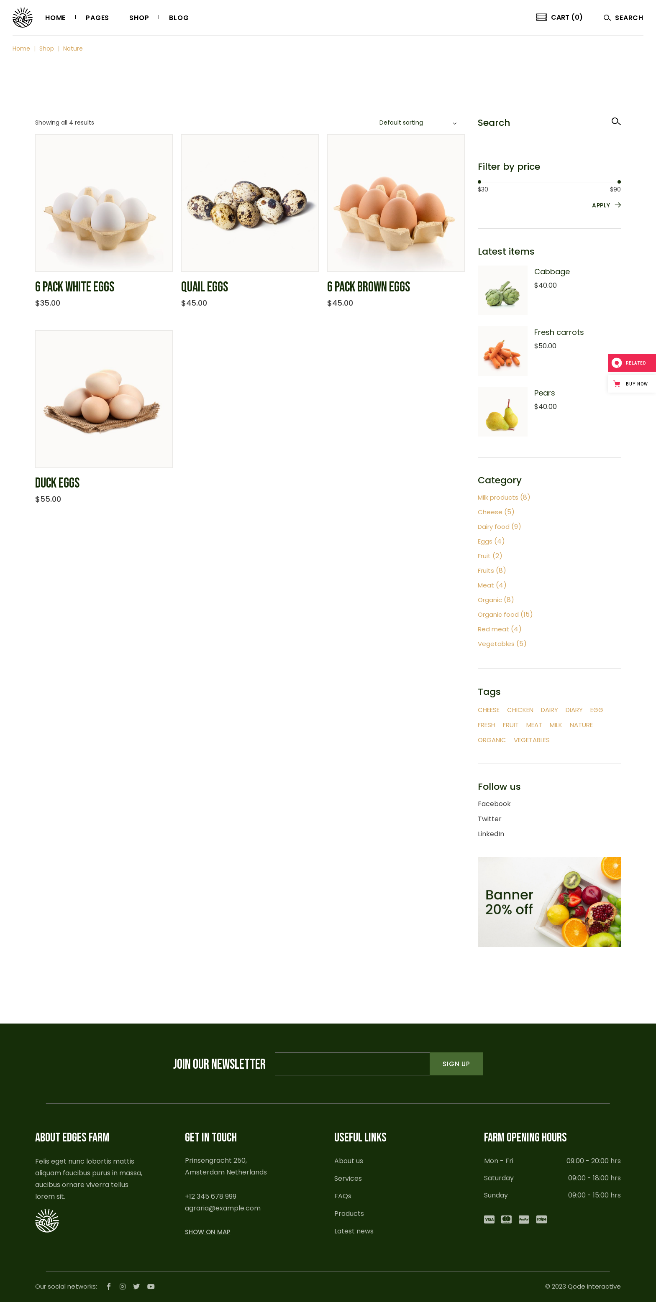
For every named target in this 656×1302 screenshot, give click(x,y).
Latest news (354, 1231)
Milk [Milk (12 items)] (556, 724)
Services (348, 1178)
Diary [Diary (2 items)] (574, 709)
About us (348, 1161)
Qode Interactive (594, 1286)
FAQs (342, 1196)
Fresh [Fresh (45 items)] (486, 724)
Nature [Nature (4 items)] (581, 724)
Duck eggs (57, 483)
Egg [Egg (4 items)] (596, 709)
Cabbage (552, 271)
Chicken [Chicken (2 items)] (520, 709)
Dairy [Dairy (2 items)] (549, 709)
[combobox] (419, 123)
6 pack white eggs (74, 287)
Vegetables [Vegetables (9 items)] (532, 739)
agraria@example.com (223, 1208)
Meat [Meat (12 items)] (534, 724)
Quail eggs (204, 287)
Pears (544, 393)
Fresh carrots (559, 332)
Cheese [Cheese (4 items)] (489, 709)
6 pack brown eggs (368, 287)
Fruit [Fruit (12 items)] (511, 724)
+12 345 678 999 (210, 1196)
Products (349, 1213)
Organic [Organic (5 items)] (492, 739)
